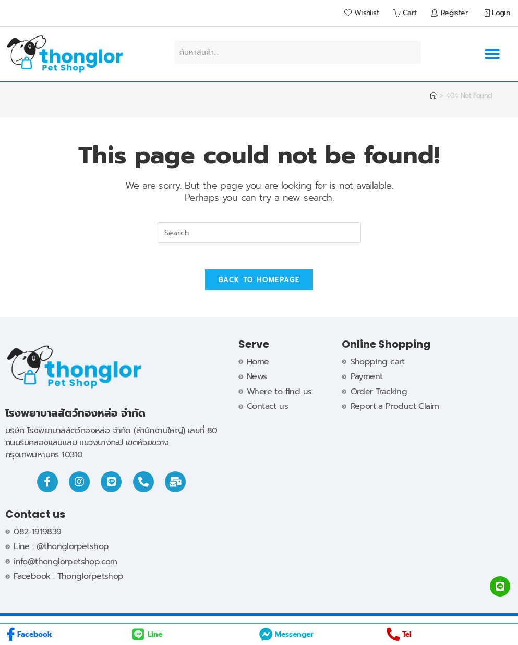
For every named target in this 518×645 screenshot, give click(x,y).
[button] (492, 54)
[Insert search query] (259, 232)
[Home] (433, 96)
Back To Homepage (259, 285)
